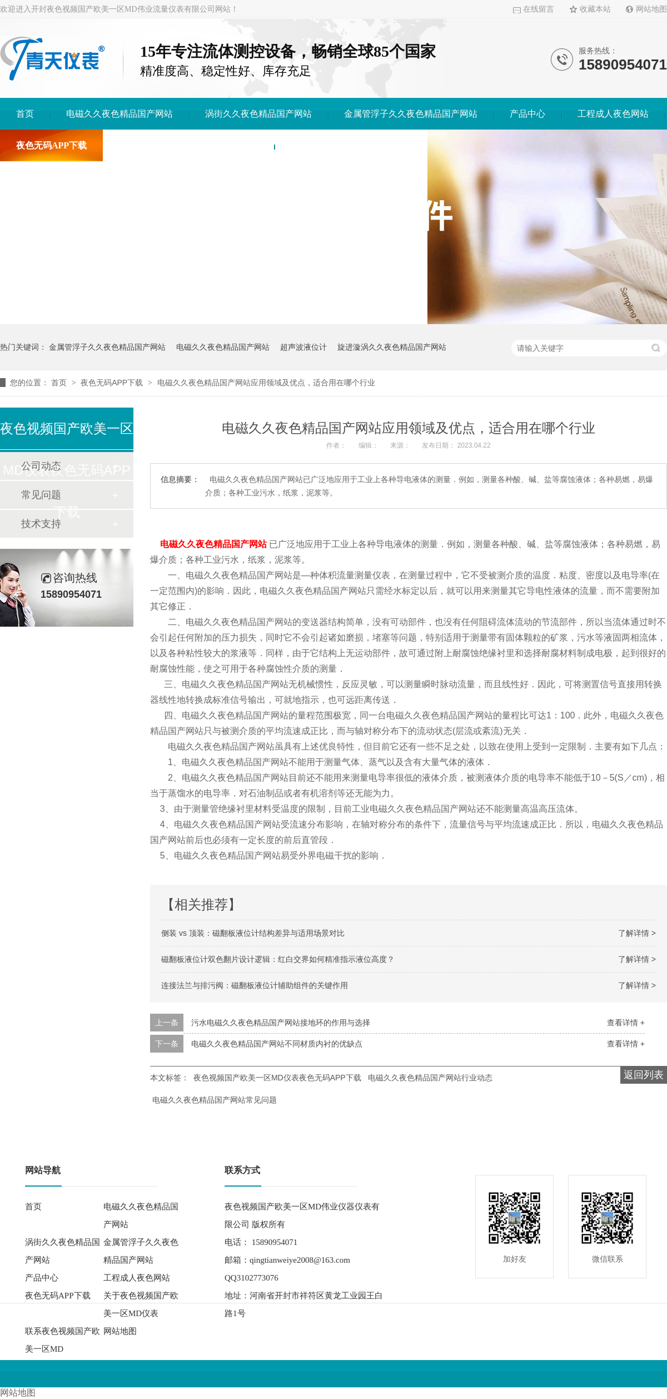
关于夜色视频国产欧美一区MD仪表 (188, 145)
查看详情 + (626, 1022)
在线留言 (538, 9)
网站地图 (651, 9)
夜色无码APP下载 (51, 145)
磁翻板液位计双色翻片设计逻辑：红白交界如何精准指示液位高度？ (278, 959)
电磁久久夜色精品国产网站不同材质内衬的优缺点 (276, 1043)
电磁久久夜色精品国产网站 (119, 113)
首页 (25, 113)
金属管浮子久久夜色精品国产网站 (410, 113)
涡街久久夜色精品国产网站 (258, 113)
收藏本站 (595, 9)
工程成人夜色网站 (613, 113)
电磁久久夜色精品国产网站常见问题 (214, 1099)
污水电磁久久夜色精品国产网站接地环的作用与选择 (280, 1022)
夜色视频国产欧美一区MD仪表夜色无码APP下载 (277, 1077)
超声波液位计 (303, 347)
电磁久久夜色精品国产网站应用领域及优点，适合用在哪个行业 (266, 382)
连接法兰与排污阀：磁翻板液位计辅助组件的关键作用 (254, 985)
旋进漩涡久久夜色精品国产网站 (391, 347)
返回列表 (644, 1074)
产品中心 (527, 113)
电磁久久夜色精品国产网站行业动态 (430, 1077)
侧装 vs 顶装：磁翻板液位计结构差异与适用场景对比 (253, 933)
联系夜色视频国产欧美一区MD (350, 145)
